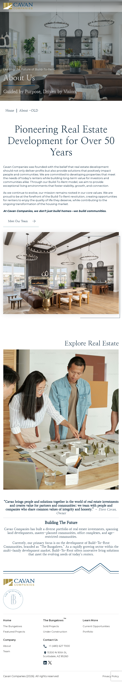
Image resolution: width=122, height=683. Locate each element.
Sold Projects (51, 626)
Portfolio (88, 631)
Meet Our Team (18, 221)
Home (10, 110)
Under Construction (55, 631)
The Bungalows (12, 626)
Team (6, 651)
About (7, 645)
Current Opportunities (96, 626)
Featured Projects (14, 631)
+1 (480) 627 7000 (56, 645)
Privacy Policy (110, 676)
